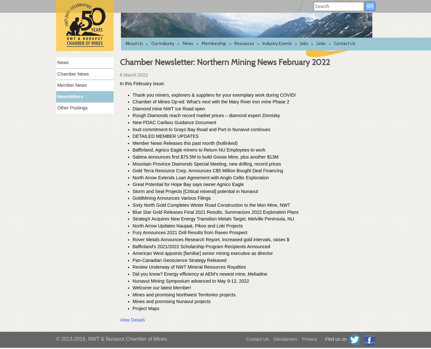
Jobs (304, 43)
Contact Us (344, 43)
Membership (214, 43)
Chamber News (73, 74)
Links (321, 43)
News (188, 43)
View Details (132, 320)
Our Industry (163, 43)
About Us (134, 43)
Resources (244, 43)
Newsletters (70, 96)
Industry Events (277, 43)
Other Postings (72, 107)
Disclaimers (285, 339)
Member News (72, 85)
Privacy (309, 339)
